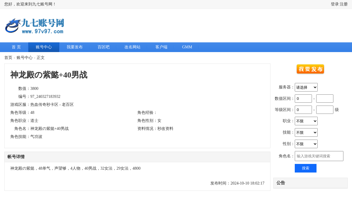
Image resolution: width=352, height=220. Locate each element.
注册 (344, 4)
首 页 (16, 47)
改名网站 (132, 47)
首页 (8, 58)
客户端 (161, 47)
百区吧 (104, 47)
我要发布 (75, 47)
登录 (335, 4)
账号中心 (44, 47)
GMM (187, 47)
